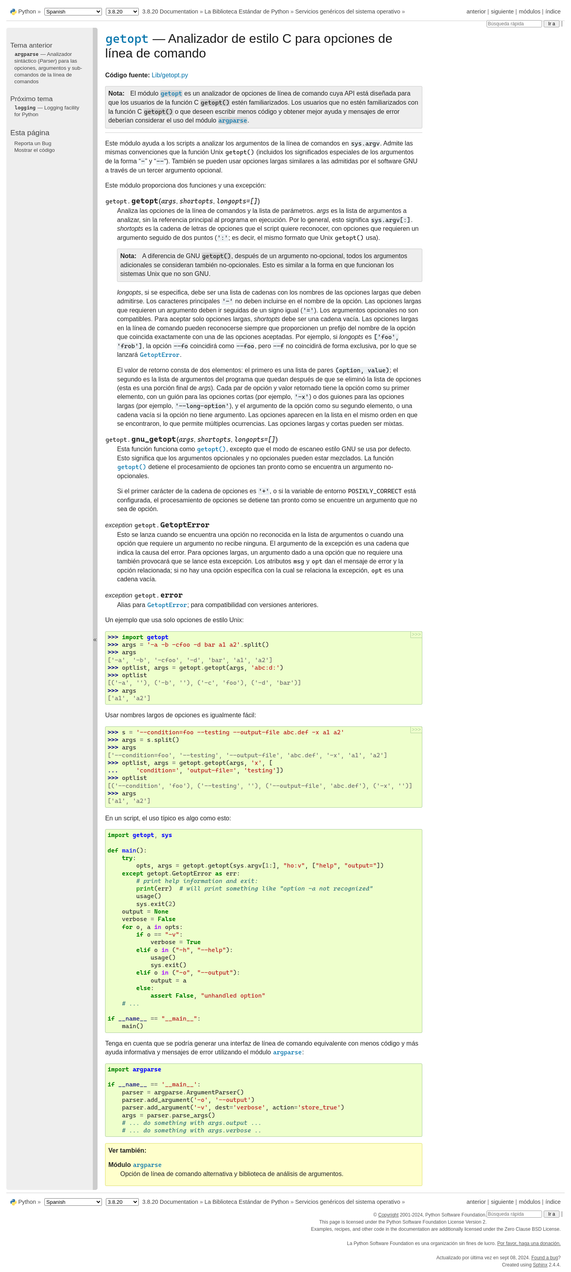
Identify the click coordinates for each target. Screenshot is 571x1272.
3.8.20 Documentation (170, 11)
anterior (476, 11)
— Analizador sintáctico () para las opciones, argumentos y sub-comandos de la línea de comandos (48, 67)
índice (553, 11)
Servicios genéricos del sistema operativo (347, 11)
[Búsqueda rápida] (514, 23)
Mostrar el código (34, 150)
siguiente (502, 11)
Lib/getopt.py (170, 75)
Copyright (388, 1215)
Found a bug (544, 1258)
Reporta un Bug (32, 143)
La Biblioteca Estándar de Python (247, 11)
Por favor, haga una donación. (529, 1243)
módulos (529, 11)
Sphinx (540, 1265)
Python (27, 11)
